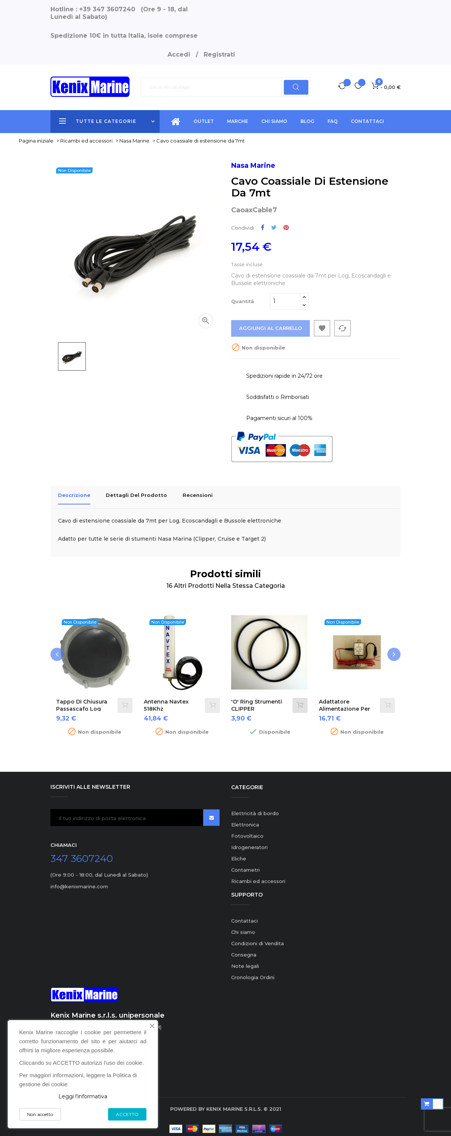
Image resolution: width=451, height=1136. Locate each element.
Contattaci (244, 916)
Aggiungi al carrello (271, 328)
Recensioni (198, 495)
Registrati (219, 54)
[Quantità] (285, 301)
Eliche (238, 854)
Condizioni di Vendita (257, 939)
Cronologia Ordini (252, 973)
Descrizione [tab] (74, 495)
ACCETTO (127, 1114)
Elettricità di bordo (255, 809)
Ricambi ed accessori (258, 877)
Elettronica (245, 820)
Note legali (245, 961)
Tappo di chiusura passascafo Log (81, 700)
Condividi (262, 227)
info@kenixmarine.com (79, 882)
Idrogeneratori (249, 843)
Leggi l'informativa (82, 1096)
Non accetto (40, 1114)
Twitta (274, 227)
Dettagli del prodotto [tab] (136, 495)
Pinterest (286, 227)
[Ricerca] (225, 87)
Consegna (243, 950)
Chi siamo (243, 927)
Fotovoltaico (247, 831)
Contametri (245, 865)
